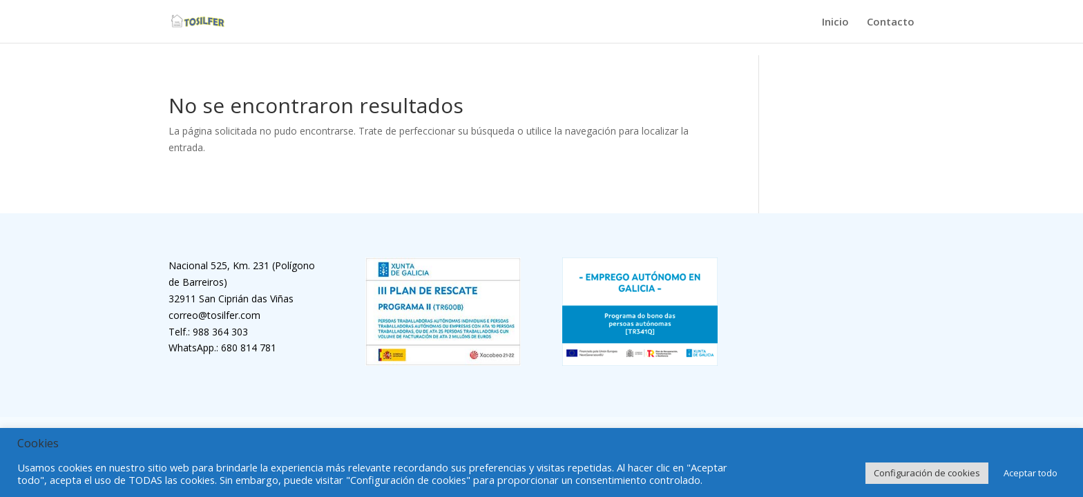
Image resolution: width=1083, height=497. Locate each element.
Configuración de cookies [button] (927, 473)
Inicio (835, 22)
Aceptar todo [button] (1030, 473)
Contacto (890, 22)
